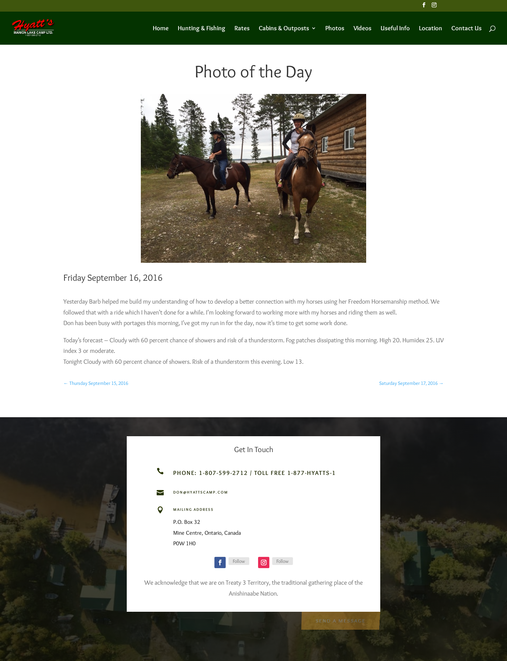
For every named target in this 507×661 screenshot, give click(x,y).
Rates (242, 29)
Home (161, 29)
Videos (362, 29)
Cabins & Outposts (284, 29)
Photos (334, 29)
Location (430, 29)
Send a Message (340, 620)
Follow (239, 561)
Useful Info (395, 29)
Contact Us (466, 29)
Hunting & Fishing (201, 29)
